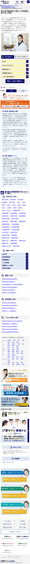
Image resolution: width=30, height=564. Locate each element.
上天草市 (9, 207)
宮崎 (13, 364)
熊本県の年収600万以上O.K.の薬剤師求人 (12, 321)
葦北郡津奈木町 (6, 235)
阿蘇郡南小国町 (6, 218)
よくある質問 (22, 524)
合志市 (8, 210)
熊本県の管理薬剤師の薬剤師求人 (10, 331)
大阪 (9, 353)
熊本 (22, 362)
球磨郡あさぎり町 (6, 246)
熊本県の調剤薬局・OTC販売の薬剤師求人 (12, 284)
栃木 (17, 345)
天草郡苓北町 (16, 246)
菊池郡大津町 (13, 215)
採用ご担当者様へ (11, 557)
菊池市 (24, 205)
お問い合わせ (4, 557)
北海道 (9, 340)
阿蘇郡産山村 (5, 221)
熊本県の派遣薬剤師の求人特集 (8, 7)
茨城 (9, 345)
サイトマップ (3, 556)
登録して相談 (22, 527)
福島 (17, 342)
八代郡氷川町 (5, 232)
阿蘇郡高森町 (13, 221)
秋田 (9, 342)
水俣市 (8, 205)
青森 (14, 340)
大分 (9, 364)
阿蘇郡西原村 (22, 221)
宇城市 (15, 207)
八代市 (18, 202)
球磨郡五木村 (22, 240)
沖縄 (23, 364)
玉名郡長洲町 (22, 213)
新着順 (11, 90)
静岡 (13, 351)
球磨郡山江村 (5, 243)
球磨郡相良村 (13, 240)
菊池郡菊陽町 (22, 215)
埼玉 (23, 344)
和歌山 (13, 355)
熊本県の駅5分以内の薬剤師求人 (10, 329)
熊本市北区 (12, 202)
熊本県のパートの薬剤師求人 (9, 310)
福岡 (9, 362)
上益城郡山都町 (15, 229)
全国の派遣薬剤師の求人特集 (7, 6)
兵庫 (13, 353)
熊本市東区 (13, 199)
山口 (9, 359)
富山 (9, 347)
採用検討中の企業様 (15, 531)
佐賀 (13, 362)
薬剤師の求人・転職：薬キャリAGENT (9, 5)
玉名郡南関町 (13, 213)
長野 (17, 349)
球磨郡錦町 (14, 235)
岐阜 (17, 351)
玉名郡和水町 (5, 215)
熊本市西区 (20, 199)
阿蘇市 (20, 207)
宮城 (23, 340)
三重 (22, 351)
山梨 (13, 349)
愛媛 (22, 359)
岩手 (19, 340)
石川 (13, 347)
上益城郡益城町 (15, 226)
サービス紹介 (7, 521)
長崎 (17, 362)
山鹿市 (19, 205)
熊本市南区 (4, 202)
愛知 (9, 351)
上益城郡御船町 (15, 224)
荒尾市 (3, 205)
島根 (13, 357)
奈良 (9, 355)
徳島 (13, 359)
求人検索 (22, 521)
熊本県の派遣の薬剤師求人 (8, 308)
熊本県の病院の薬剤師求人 (8, 281)
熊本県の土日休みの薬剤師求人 (10, 326)
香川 (17, 359)
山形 (13, 342)
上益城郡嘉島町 (6, 226)
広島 (22, 357)
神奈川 (13, 344)
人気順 (23, 90)
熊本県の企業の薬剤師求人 (8, 289)
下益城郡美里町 (16, 210)
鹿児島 (18, 364)
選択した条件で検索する (15, 81)
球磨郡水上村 (5, 240)
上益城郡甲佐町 (6, 229)
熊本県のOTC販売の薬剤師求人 (10, 287)
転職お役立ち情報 (7, 527)
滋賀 (22, 353)
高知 (9, 360)
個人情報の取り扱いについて (17, 556)
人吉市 (23, 202)
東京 (9, 344)
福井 (17, 347)
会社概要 (17, 557)
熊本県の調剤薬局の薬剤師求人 (10, 279)
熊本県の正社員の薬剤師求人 (9, 302)
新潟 (9, 349)
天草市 (3, 210)
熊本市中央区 (5, 199)
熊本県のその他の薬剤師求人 (9, 292)
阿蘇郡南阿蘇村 (6, 224)
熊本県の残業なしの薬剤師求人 (10, 323)
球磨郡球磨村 (13, 243)
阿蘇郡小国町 (14, 218)
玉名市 (14, 205)
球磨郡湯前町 (14, 237)
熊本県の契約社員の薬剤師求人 (10, 305)
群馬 (13, 345)
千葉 (19, 344)
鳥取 (9, 357)
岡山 (17, 357)
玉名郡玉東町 (5, 213)
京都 (17, 353)
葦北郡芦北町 (13, 232)
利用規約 (9, 556)
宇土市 (3, 207)
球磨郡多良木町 (6, 237)
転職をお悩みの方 (7, 524)
